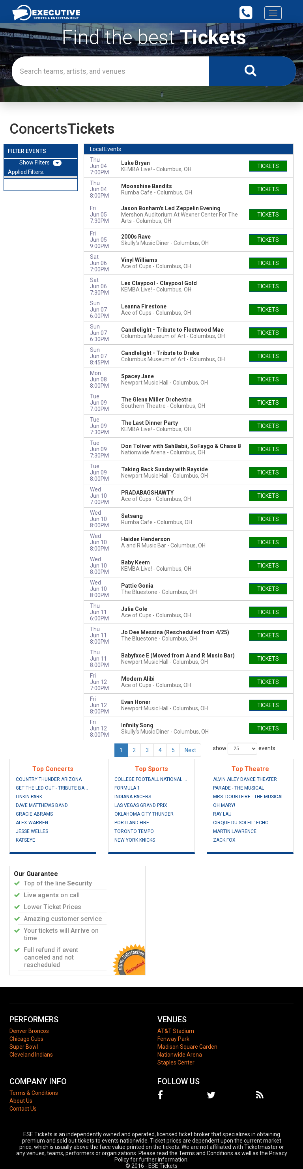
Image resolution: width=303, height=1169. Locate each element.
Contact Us (23, 1109)
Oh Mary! (224, 805)
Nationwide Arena (179, 1054)
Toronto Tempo (134, 831)
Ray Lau (222, 814)
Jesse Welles (32, 831)
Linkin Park (29, 796)
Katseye (25, 840)
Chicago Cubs (26, 1039)
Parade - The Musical (238, 788)
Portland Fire (131, 822)
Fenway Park (173, 1039)
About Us (20, 1101)
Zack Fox (224, 840)
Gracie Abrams (34, 814)
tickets (268, 166)
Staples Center (176, 1062)
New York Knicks (134, 840)
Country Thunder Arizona (49, 779)
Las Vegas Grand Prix (140, 805)
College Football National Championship (151, 779)
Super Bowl (23, 1047)
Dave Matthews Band (42, 805)
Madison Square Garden (187, 1047)
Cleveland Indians (31, 1054)
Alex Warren (32, 822)
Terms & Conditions (33, 1093)
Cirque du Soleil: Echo (241, 822)
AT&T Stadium (175, 1031)
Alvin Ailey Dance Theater (245, 779)
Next (190, 750)
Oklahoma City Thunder (144, 814)
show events (244, 748)
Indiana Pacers (132, 796)
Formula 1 (127, 788)
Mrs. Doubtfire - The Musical (248, 796)
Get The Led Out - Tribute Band (53, 788)
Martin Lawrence (234, 831)
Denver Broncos (29, 1031)
